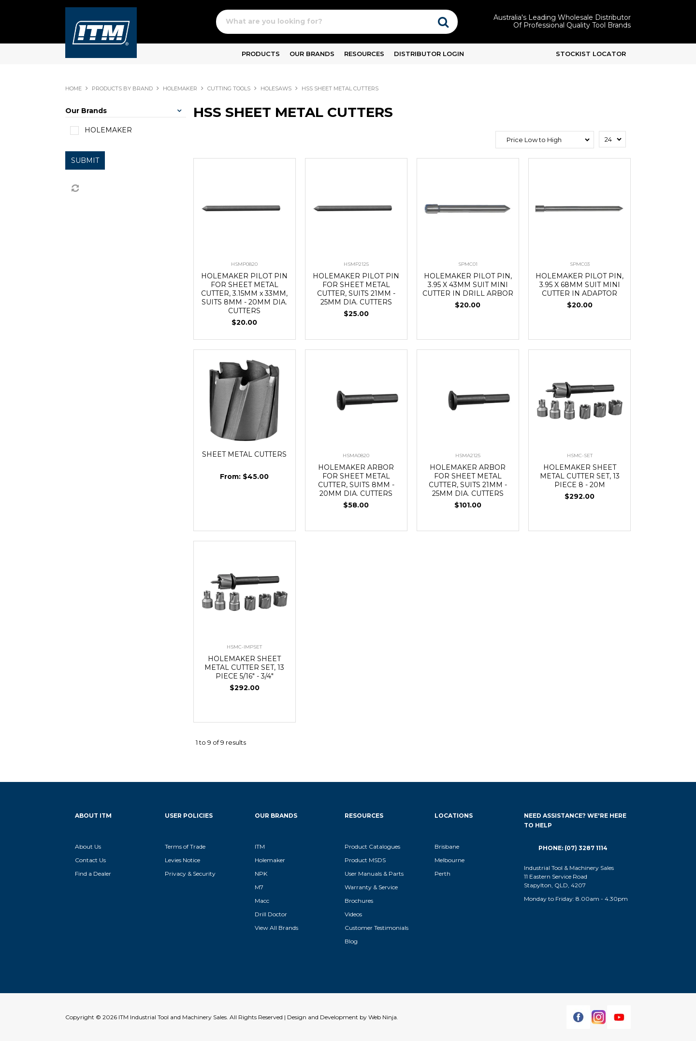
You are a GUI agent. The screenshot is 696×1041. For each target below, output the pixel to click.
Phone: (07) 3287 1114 (573, 848)
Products (261, 54)
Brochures (359, 900)
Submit (85, 160)
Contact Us (90, 860)
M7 (259, 887)
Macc (262, 900)
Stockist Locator (591, 54)
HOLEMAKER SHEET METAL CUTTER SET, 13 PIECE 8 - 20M (580, 476)
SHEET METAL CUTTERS (244, 454)
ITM (260, 846)
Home (73, 88)
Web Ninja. (383, 1017)
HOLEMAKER (180, 88)
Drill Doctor (271, 914)
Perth (442, 873)
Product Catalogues (372, 846)
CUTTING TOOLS (228, 88)
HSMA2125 (467, 455)
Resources (364, 54)
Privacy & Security (191, 873)
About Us (88, 846)
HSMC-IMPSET (244, 647)
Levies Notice (182, 860)
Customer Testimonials (376, 927)
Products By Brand (122, 88)
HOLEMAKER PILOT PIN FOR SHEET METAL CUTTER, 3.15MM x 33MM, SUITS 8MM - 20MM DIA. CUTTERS (244, 293)
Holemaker (270, 860)
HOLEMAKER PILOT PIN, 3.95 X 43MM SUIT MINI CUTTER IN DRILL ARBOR (467, 285)
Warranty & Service (371, 887)
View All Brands (276, 927)
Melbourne (449, 860)
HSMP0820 (244, 264)
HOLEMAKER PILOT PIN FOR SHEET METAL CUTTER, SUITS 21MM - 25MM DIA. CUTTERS (356, 289)
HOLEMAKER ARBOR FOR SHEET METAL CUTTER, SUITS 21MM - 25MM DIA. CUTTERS (468, 480)
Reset (74, 188)
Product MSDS (365, 860)
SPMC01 (468, 264)
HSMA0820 (356, 455)
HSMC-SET (580, 455)
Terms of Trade (185, 846)
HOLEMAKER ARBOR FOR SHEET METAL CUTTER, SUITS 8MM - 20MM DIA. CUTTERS (356, 480)
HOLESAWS (276, 88)
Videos (353, 914)
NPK (261, 873)
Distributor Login (429, 54)
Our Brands (312, 54)
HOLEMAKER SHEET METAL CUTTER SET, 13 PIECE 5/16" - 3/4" (244, 667)
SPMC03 (580, 264)
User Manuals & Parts (374, 873)
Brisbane (447, 846)
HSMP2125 (356, 264)
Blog (351, 941)
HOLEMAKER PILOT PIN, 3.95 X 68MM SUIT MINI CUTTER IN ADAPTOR (580, 285)
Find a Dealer (93, 873)
